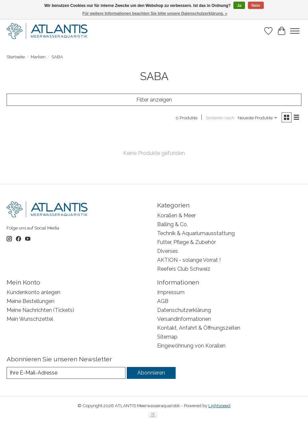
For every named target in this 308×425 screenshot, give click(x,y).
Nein (256, 5)
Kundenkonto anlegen (33, 292)
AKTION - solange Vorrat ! (189, 260)
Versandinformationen (184, 319)
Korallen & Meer (176, 215)
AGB (162, 301)
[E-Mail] (66, 373)
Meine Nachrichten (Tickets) (40, 310)
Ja (239, 5)
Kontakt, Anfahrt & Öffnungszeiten (198, 328)
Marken (38, 56)
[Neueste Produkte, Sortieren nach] (258, 117)
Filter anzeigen (154, 100)
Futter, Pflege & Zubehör (186, 242)
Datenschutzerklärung (184, 310)
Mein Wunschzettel (30, 319)
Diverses (167, 251)
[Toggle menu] (294, 31)
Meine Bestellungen (30, 301)
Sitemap (167, 337)
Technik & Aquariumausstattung (196, 233)
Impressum (171, 292)
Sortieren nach (220, 117)
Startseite (16, 56)
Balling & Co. (172, 224)
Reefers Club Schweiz (183, 269)
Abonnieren (151, 373)
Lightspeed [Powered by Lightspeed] (219, 405)
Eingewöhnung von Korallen (191, 346)
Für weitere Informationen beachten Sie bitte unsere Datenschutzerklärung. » (155, 13)
